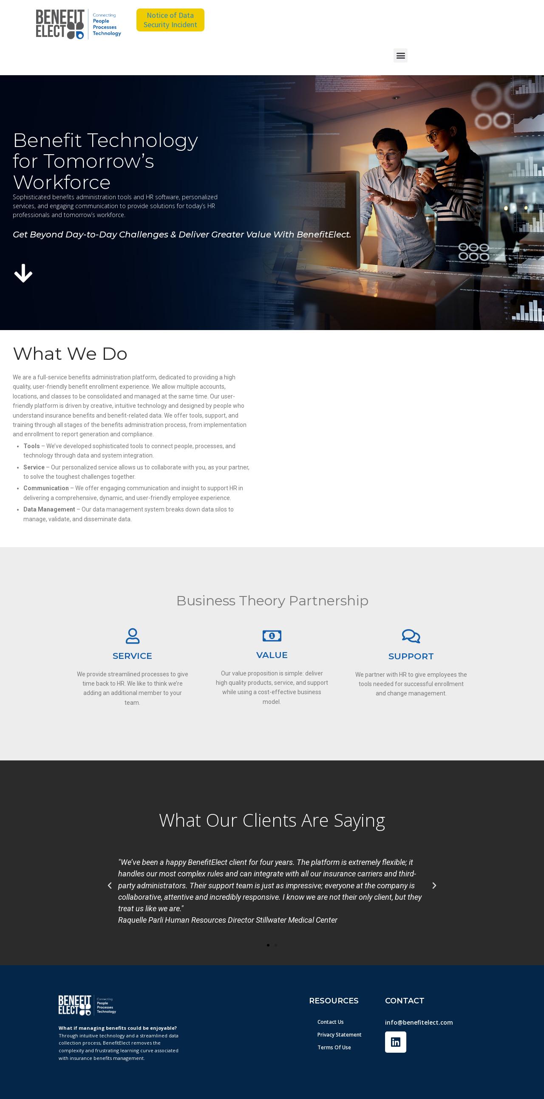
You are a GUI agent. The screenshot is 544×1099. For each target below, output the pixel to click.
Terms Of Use (334, 1047)
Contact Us (330, 1022)
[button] (401, 55)
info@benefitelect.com (419, 1022)
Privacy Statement (339, 1034)
